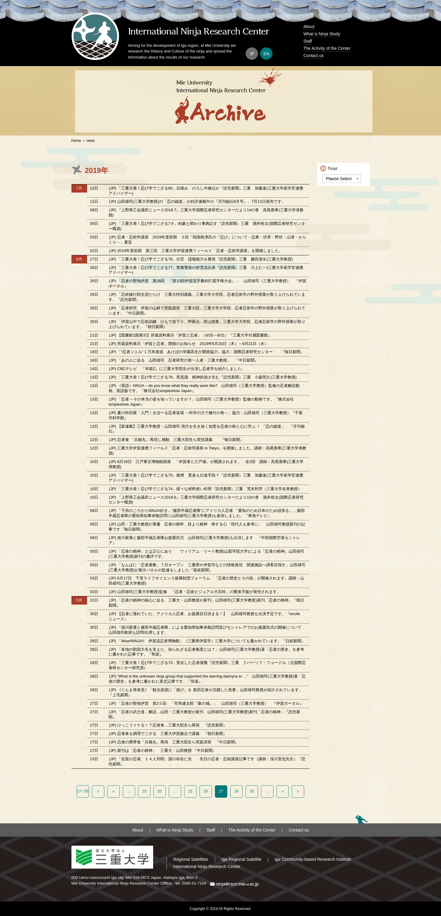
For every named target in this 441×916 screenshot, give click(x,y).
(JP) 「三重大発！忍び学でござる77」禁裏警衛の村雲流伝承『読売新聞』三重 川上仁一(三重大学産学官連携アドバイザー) (206, 270)
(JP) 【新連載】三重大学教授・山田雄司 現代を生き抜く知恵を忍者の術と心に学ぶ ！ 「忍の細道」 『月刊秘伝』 (207, 429)
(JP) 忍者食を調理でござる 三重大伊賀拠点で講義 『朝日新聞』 (168, 733)
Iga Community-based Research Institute (313, 859)
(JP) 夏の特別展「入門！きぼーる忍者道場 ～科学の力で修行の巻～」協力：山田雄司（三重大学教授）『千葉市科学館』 (206, 415)
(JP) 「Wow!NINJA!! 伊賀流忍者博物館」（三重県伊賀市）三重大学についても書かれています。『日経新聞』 (208, 641)
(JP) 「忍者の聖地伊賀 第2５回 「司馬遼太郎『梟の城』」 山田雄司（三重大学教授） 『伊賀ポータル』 (206, 703)
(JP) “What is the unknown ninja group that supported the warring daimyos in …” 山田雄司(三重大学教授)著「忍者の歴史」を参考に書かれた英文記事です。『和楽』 (207, 679)
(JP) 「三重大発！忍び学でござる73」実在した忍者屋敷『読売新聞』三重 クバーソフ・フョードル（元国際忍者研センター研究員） (207, 665)
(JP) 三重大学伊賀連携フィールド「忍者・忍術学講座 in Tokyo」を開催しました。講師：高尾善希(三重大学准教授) (208, 450)
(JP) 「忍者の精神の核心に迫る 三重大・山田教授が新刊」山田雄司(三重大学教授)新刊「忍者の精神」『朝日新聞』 (206, 603)
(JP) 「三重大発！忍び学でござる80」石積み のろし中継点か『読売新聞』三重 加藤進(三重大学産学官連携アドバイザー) (206, 191)
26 (206, 791)
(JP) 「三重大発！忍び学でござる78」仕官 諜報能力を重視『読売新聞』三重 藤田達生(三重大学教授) (201, 259)
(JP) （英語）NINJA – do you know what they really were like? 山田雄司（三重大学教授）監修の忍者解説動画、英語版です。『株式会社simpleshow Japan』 (204, 388)
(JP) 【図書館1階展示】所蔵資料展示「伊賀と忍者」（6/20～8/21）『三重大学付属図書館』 (190, 335)
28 (236, 791)
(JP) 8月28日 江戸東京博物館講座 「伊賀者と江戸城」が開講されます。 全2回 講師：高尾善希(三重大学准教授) (206, 464)
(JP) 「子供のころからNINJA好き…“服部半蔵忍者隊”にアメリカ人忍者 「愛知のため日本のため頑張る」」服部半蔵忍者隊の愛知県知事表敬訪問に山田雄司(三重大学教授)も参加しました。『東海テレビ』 (207, 513)
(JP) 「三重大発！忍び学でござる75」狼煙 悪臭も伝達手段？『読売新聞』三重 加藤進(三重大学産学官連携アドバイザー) (206, 478)
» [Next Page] (283, 791)
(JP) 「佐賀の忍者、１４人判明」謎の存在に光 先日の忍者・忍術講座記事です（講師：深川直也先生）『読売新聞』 (207, 761)
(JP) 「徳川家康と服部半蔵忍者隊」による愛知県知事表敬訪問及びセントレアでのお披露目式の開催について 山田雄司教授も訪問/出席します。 (207, 630)
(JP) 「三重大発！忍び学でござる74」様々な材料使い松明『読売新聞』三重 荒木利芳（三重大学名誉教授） (205, 489)
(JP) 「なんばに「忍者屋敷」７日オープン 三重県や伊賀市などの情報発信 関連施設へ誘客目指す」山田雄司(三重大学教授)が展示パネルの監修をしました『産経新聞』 (207, 567)
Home (76, 141)
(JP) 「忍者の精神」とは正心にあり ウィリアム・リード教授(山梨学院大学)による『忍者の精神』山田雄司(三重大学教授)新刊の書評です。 (206, 554)
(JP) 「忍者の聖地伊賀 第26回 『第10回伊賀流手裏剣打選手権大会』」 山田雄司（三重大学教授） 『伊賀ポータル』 (207, 283)
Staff (308, 41)
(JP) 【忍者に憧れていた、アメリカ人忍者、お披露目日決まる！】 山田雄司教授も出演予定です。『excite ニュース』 (206, 616)
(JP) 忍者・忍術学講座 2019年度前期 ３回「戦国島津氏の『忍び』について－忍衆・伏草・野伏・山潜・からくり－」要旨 (207, 239)
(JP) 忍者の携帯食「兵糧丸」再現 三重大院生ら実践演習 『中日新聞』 (174, 742)
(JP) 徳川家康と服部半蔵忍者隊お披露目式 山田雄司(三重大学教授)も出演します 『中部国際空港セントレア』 (204, 540)
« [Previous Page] (113, 791)
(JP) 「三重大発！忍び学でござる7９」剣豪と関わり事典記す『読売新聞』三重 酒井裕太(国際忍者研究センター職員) (207, 226)
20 (160, 791)
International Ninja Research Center (207, 866)
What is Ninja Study (322, 33)
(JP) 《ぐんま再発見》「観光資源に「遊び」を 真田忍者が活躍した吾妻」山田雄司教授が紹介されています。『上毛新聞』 (206, 692)
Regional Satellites (190, 859)
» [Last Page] (298, 791)
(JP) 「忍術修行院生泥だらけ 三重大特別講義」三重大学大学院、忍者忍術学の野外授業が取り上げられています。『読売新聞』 (207, 297)
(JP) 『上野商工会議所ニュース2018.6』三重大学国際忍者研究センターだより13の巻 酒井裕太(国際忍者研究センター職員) (206, 500)
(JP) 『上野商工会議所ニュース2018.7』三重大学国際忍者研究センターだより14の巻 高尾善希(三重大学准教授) (206, 212)
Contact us (314, 55)
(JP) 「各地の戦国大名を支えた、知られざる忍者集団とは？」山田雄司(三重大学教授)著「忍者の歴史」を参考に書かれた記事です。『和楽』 (206, 652)
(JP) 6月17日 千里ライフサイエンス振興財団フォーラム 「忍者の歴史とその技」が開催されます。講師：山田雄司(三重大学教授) (206, 581)
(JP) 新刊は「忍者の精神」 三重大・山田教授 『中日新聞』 (162, 750)
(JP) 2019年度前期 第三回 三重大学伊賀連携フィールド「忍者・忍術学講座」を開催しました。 (196, 250)
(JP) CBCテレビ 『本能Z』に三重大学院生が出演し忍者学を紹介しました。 (177, 368)
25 (190, 791)
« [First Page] (98, 791)
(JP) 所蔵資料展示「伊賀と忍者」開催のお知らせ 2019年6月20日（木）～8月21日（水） (189, 343)
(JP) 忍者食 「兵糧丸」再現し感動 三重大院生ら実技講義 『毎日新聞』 (176, 439)
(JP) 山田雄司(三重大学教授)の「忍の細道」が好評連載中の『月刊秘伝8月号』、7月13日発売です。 (197, 201)
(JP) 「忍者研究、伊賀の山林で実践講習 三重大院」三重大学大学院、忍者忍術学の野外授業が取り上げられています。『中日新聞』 (207, 310)
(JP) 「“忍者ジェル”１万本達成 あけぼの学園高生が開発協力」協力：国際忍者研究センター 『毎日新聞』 (206, 351)
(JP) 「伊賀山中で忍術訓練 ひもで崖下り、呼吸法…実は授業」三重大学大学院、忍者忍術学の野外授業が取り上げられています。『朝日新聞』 (207, 324)
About (309, 26)
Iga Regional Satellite (241, 859)
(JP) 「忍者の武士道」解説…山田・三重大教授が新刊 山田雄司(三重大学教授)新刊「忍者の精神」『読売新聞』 (204, 714)
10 (144, 791)
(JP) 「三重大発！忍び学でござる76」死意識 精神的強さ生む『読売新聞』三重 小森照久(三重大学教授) (203, 377)
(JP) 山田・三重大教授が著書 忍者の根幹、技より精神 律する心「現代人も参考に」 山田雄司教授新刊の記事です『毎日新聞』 (207, 526)
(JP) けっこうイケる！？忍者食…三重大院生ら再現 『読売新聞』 (168, 725)
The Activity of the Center (327, 48)
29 (252, 791)
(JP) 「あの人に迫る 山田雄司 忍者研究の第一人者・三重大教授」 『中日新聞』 (183, 360)
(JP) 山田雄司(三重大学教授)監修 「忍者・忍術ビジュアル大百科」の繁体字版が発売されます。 (195, 591)
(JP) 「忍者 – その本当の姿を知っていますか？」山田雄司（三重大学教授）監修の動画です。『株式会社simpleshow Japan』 (201, 402)
